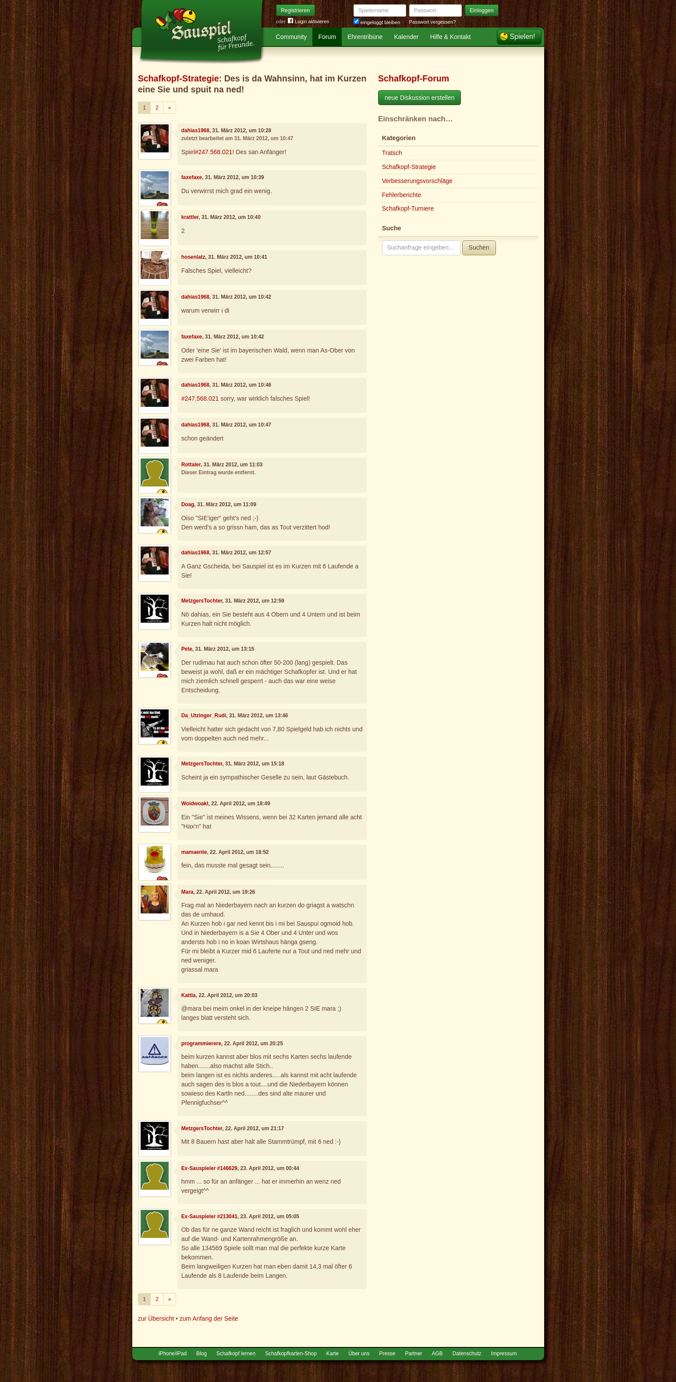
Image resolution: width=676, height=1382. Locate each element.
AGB (437, 1353)
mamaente (194, 852)
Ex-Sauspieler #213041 (209, 1216)
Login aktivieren (308, 21)
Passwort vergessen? (432, 22)
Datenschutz (467, 1353)
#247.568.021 (214, 151)
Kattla (188, 995)
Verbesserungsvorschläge (417, 180)
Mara (187, 892)
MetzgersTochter (202, 601)
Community (291, 36)
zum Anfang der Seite (209, 1318)
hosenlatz (193, 257)
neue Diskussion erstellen (420, 97)
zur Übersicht (156, 1318)
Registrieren (295, 10)
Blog (201, 1353)
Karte (332, 1353)
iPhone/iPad (173, 1353)
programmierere (201, 1043)
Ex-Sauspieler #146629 (209, 1168)
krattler (190, 217)
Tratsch (392, 152)
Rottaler (191, 465)
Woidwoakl (195, 803)
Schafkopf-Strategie (178, 78)
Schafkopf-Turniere (408, 208)
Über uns (358, 1353)
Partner (413, 1353)
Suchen (479, 247)
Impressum (504, 1353)
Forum (327, 36)
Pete (186, 649)
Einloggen (482, 10)
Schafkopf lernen (235, 1353)
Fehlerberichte (401, 194)
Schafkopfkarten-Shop (291, 1353)
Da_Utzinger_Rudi (203, 715)
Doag (188, 504)
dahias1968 (195, 130)
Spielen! (522, 36)
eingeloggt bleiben (377, 22)
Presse (387, 1353)
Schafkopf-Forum (413, 78)
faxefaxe (191, 177)
